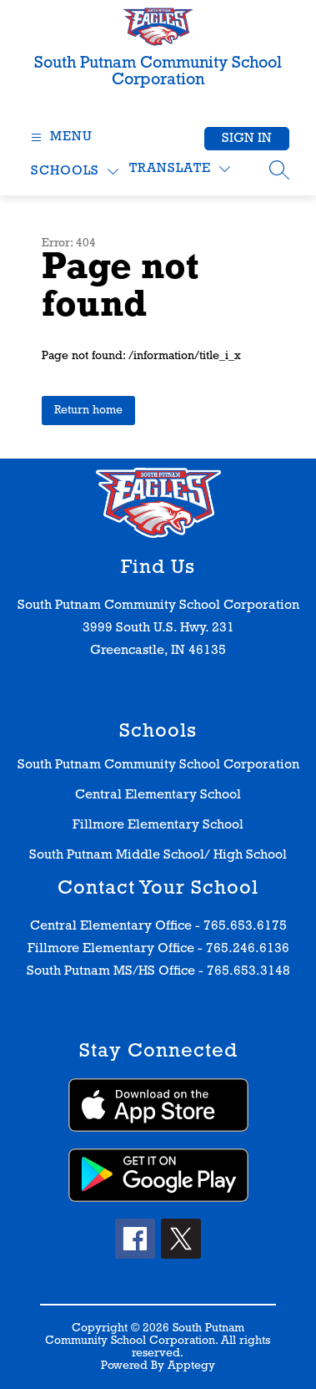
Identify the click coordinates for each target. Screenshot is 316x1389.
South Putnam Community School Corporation (158, 765)
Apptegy (191, 1366)
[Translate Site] (179, 169)
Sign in (247, 138)
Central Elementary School (158, 795)
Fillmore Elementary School (158, 825)
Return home (88, 410)
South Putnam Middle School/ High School (158, 855)
